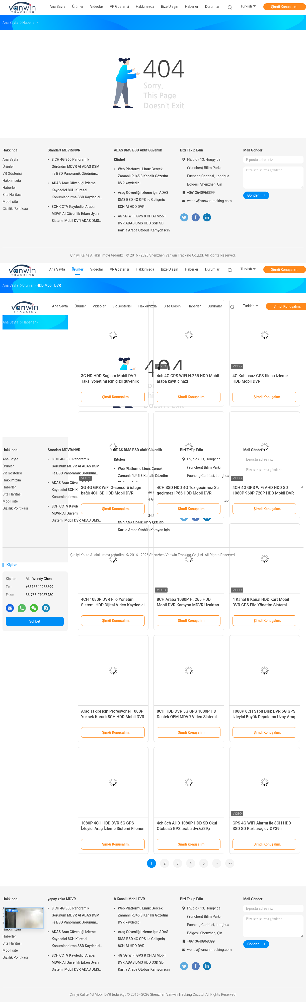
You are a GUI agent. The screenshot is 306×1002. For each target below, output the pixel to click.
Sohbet (34, 621)
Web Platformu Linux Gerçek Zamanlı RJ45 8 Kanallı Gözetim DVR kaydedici (143, 176)
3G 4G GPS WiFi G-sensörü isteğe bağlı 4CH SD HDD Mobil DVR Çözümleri (111, 493)
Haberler (9, 188)
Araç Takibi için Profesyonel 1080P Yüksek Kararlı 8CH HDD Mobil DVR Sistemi (112, 717)
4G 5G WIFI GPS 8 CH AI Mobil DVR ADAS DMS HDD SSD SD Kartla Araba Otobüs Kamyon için (144, 223)
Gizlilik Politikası (15, 209)
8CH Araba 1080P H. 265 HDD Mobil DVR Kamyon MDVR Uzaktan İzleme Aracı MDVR (188, 605)
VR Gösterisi (12, 174)
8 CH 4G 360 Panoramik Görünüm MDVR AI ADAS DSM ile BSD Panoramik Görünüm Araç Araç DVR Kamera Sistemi (76, 167)
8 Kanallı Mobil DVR (129, 899)
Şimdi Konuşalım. (284, 7)
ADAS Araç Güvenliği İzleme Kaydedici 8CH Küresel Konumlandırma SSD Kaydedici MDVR (76, 191)
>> (230, 863)
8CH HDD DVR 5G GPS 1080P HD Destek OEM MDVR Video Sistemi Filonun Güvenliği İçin (187, 717)
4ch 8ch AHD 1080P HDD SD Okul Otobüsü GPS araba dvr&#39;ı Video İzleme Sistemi (187, 829)
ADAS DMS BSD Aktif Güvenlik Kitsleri (138, 155)
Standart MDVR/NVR (64, 150)
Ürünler (8, 166)
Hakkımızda (12, 181)
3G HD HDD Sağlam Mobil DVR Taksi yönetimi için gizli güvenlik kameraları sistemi (110, 381)
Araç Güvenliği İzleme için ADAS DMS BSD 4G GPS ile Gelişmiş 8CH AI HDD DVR (143, 200)
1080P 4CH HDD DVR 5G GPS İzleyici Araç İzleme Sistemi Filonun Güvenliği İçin (112, 829)
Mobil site (10, 202)
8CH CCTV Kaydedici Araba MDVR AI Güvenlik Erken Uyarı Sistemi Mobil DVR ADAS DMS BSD (75, 214)
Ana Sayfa (10, 159)
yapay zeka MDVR (62, 899)
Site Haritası (12, 195)
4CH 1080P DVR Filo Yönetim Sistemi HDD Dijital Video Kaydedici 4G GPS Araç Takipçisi (112, 605)
